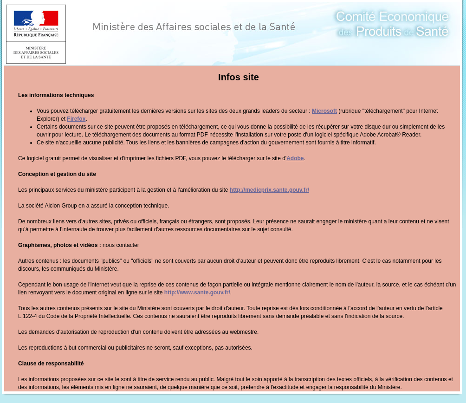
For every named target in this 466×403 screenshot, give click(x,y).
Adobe (295, 158)
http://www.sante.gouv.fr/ (197, 292)
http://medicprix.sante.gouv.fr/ (269, 190)
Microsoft (324, 111)
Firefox (76, 119)
